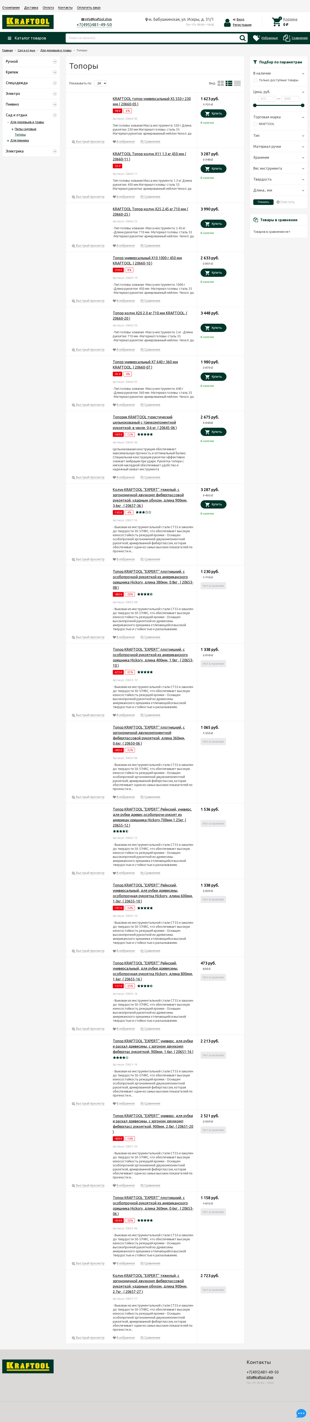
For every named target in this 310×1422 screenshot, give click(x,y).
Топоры (20, 134)
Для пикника (19, 140)
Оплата (48, 7)
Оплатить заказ (89, 7)
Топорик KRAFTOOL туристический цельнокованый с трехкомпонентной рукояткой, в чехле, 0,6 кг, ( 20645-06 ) (145, 422)
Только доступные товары (276, 80)
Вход (240, 19)
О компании (11, 7)
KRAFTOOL (264, 124)
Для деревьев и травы (27, 122)
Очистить (287, 202)
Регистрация (242, 25)
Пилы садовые (25, 129)
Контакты (65, 7)
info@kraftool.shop (98, 19)
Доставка (31, 7)
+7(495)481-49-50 (94, 24)
